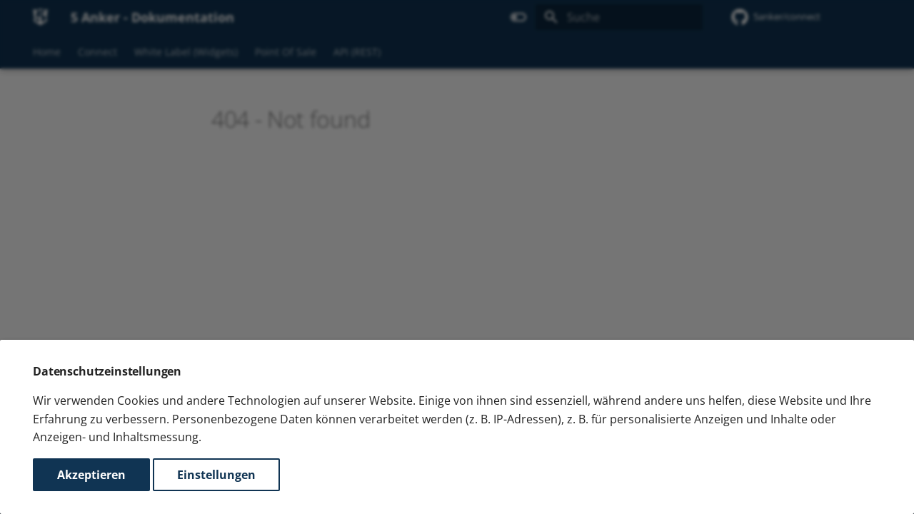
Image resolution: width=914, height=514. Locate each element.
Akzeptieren (91, 475)
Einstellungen (216, 475)
